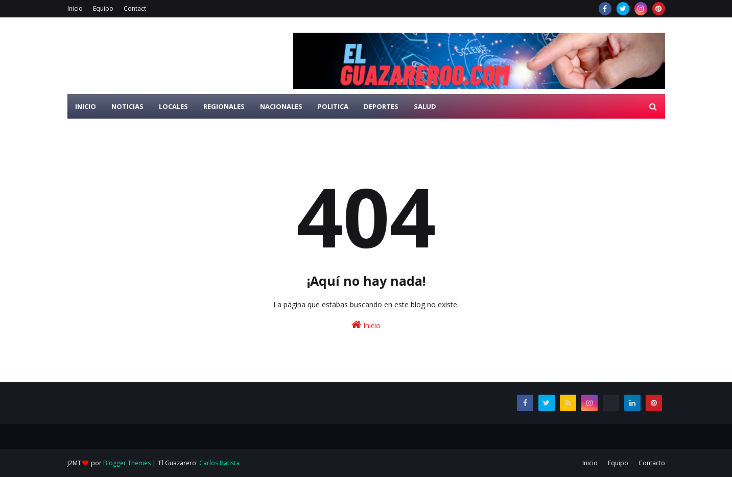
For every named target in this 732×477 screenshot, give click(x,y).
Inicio (75, 8)
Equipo (103, 8)
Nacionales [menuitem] (281, 106)
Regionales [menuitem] (224, 106)
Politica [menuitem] (333, 106)
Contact (135, 8)
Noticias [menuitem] (127, 106)
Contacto (652, 463)
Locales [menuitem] (173, 106)
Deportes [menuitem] (381, 106)
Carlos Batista (219, 463)
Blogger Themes (127, 463)
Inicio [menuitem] (85, 106)
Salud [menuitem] (425, 106)
